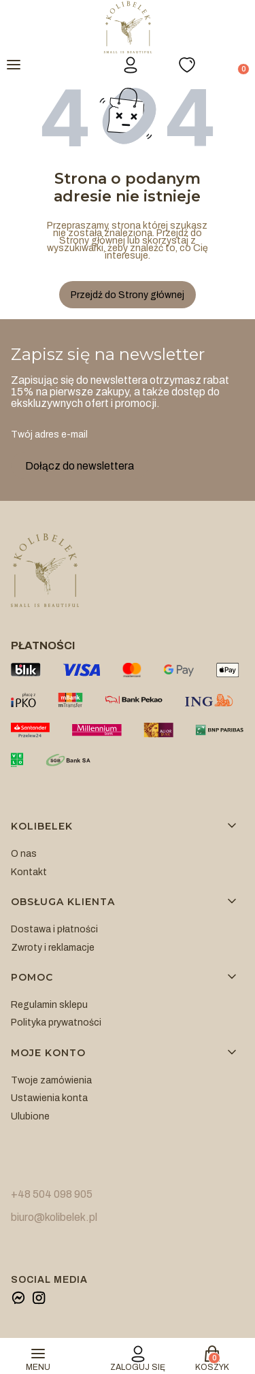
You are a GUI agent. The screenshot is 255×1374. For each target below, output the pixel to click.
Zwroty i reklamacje (53, 948)
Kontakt (29, 872)
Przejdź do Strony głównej (127, 295)
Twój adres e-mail (49, 434)
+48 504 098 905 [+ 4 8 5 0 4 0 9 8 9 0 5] (51, 1194)
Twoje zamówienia (51, 1080)
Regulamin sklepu (49, 1005)
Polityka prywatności (56, 1022)
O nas (24, 854)
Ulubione (30, 1116)
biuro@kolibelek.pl (54, 1217)
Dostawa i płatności (54, 929)
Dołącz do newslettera (79, 466)
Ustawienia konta (49, 1098)
